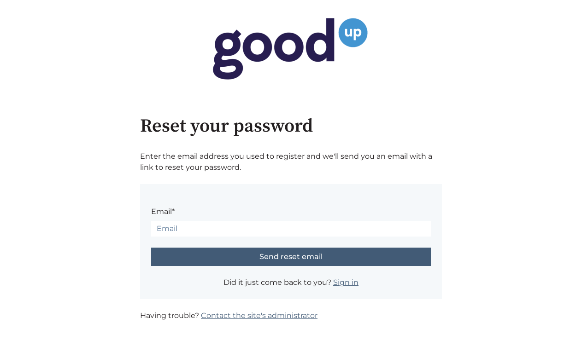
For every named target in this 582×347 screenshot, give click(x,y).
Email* (163, 211)
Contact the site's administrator (259, 315)
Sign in (346, 282)
